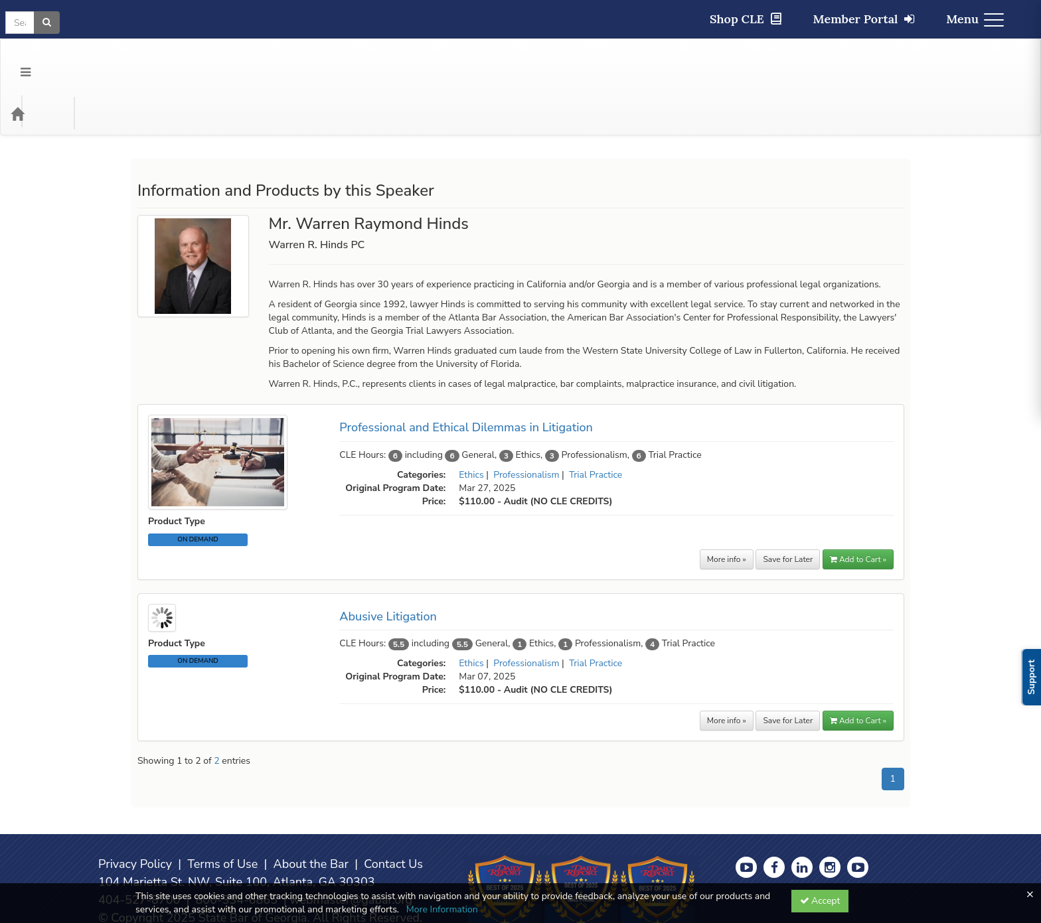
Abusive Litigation (388, 563)
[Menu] (16, 60)
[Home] (37, 60)
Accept (820, 900)
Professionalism (526, 421)
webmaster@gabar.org (350, 847)
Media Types (164, 60)
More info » (726, 506)
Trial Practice (595, 421)
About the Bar (311, 811)
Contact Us (393, 811)
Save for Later (788, 506)
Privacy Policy (135, 811)
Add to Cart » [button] (858, 506)
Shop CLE (745, 19)
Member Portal (864, 19)
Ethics (471, 421)
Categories (93, 60)
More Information (442, 909)
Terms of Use (222, 811)
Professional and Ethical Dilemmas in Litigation (466, 374)
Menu (975, 19)
